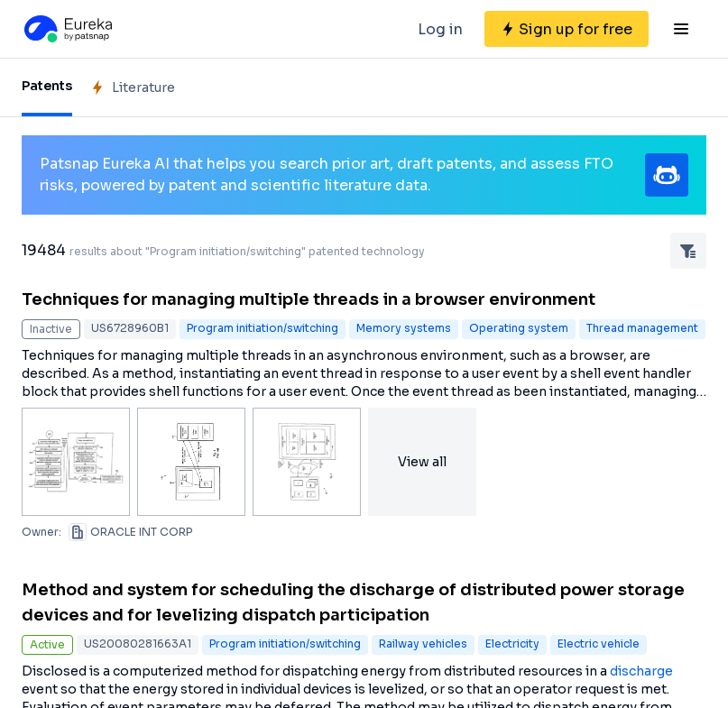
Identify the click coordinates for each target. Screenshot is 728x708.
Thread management (642, 328)
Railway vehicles (423, 643)
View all (422, 462)
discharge (641, 671)
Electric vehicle (599, 643)
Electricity (512, 643)
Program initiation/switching (262, 328)
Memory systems (403, 328)
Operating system (518, 328)
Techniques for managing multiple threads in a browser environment (308, 299)
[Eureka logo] (67, 28)
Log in (440, 29)
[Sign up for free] (566, 29)
